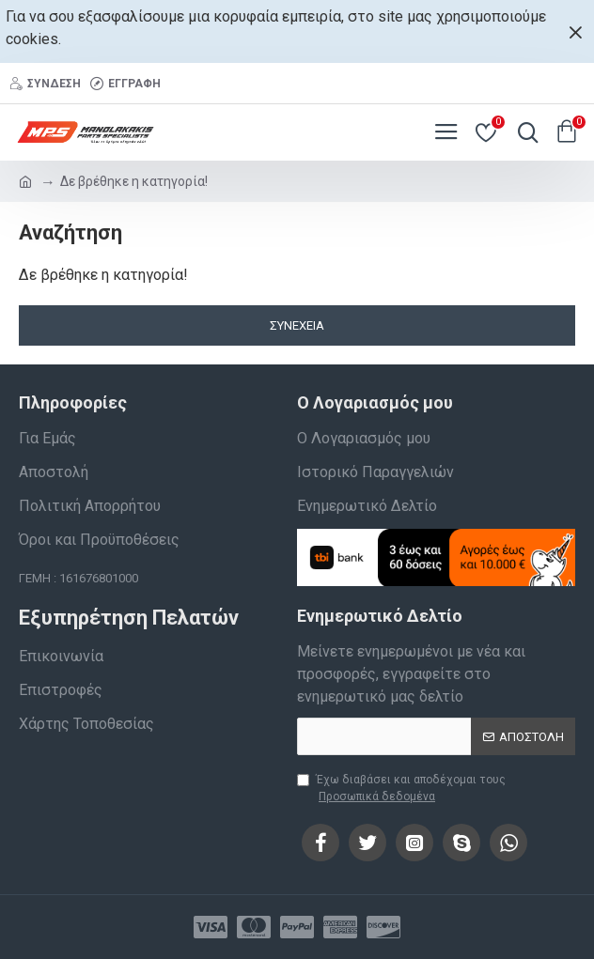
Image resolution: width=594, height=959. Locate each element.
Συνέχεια (297, 325)
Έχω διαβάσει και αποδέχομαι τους (401, 789)
